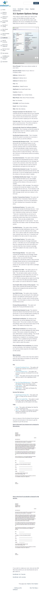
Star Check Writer (5, 30)
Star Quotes (5, 53)
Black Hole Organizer (5, 45)
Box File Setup (34, 588)
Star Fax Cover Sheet (5, 49)
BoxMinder (5, 37)
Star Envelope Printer (5, 34)
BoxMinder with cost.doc (19, 577)
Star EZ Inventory (4, 41)
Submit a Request (4, 13)
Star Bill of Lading (4, 26)
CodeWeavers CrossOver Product (5, 57)
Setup (26, 9)
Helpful (29, 583)
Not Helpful (35, 583)
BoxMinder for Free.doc (19, 574)
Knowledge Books (5, 21)
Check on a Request (5, 17)
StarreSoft (4, 61)
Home (3, 9)
